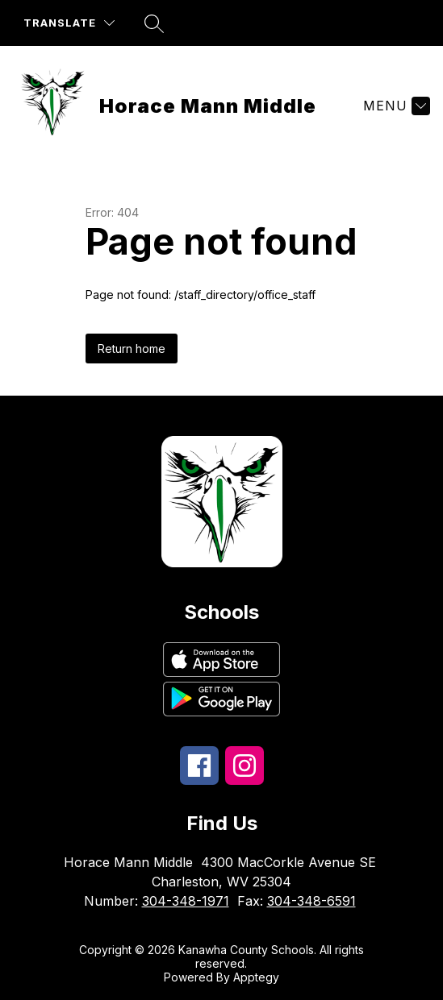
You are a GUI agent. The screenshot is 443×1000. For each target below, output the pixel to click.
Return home (131, 348)
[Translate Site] (69, 23)
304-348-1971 (185, 901)
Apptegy (256, 977)
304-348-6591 (311, 901)
